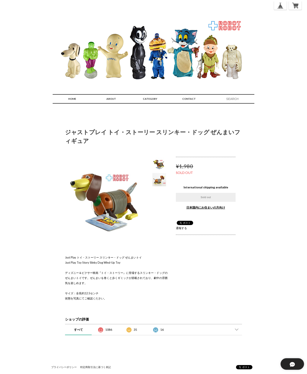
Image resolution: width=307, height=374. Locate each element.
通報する (181, 228)
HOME (72, 98)
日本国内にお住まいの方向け (205, 207)
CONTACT (189, 98)
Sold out (206, 197)
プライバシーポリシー (64, 367)
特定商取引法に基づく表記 (95, 367)
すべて (78, 329)
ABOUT (111, 98)
